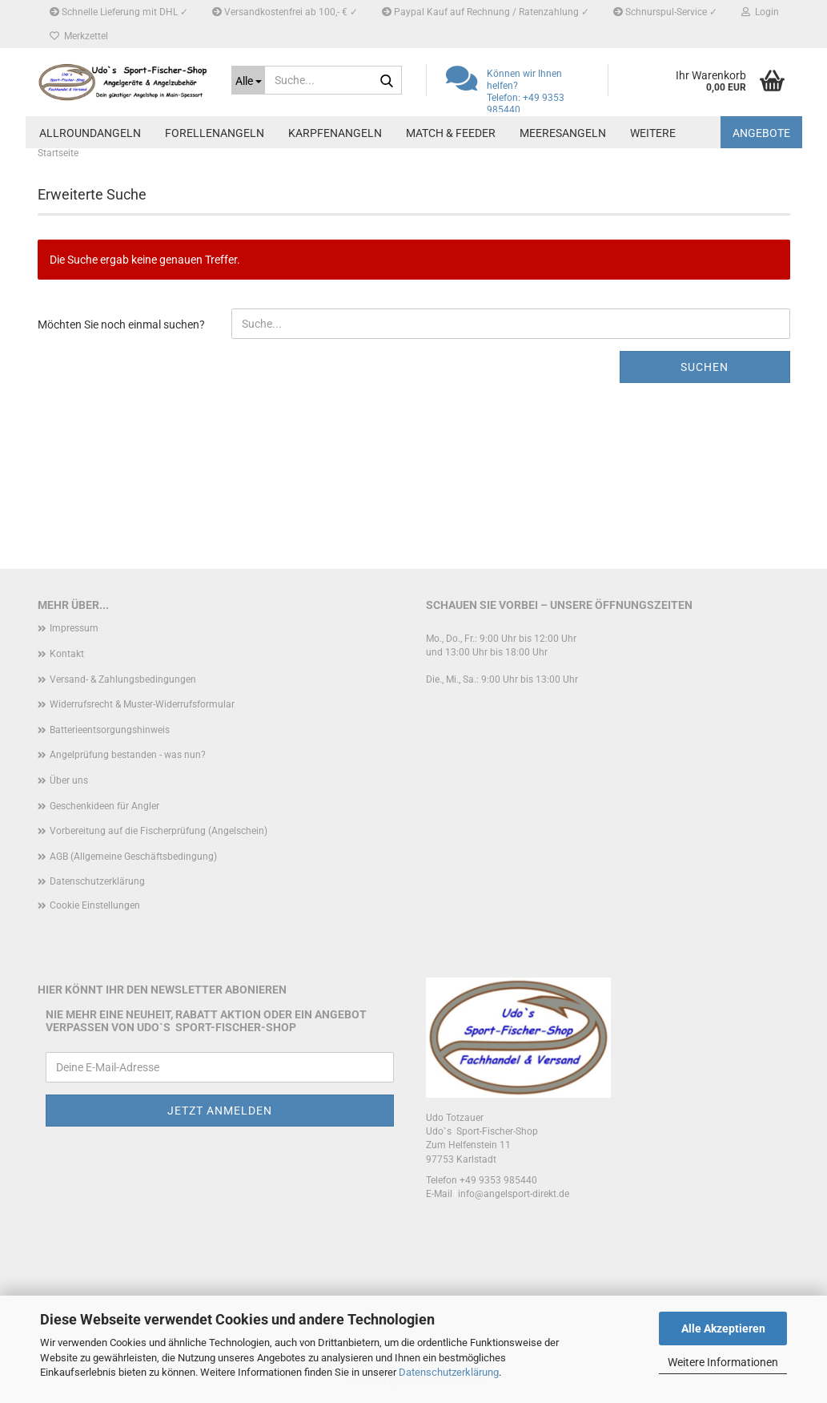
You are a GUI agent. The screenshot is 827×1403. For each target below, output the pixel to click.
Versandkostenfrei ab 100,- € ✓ (285, 12)
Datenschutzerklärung (449, 1372)
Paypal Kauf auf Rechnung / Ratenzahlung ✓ (485, 12)
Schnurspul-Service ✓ (665, 12)
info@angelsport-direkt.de (513, 1193)
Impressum (74, 628)
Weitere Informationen (723, 1362)
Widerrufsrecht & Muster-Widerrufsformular (142, 704)
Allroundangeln (90, 133)
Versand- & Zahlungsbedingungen (123, 679)
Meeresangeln (563, 133)
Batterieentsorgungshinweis (110, 730)
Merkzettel (79, 36)
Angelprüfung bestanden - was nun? (128, 754)
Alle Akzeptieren (723, 1328)
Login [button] (760, 12)
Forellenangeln (214, 133)
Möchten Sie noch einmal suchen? (121, 324)
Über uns (69, 780)
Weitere (653, 133)
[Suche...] (248, 80)
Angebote (761, 133)
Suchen (704, 367)
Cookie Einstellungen (95, 905)
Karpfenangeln (335, 133)
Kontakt (67, 653)
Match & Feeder (451, 133)
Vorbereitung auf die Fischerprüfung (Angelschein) (158, 831)
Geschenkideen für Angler (104, 806)
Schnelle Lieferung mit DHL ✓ (119, 12)
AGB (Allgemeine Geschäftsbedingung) (133, 856)
